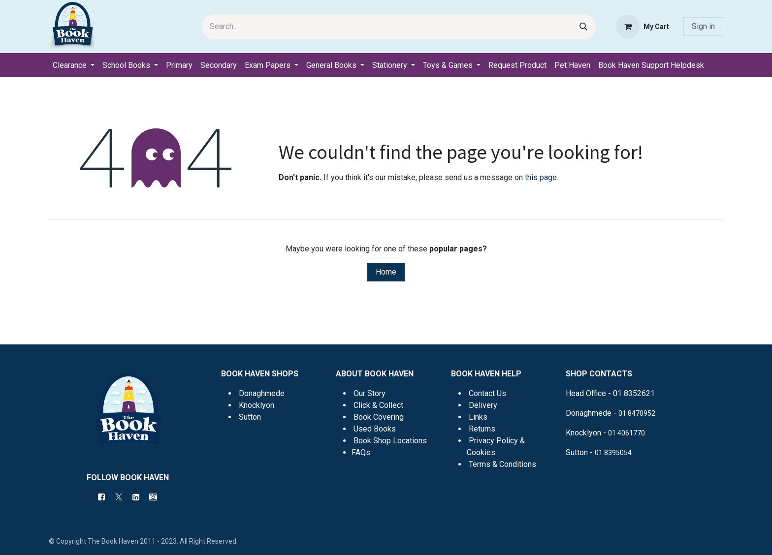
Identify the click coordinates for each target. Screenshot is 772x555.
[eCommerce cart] (642, 26)
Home (386, 272)
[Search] (583, 26)
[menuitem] (73, 65)
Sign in (703, 26)
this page (541, 177)
